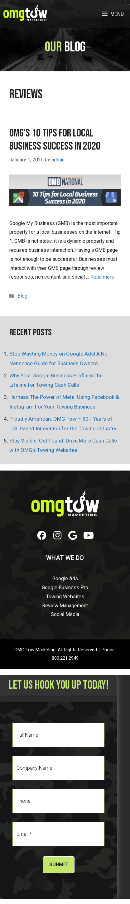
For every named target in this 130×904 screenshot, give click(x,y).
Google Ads (65, 578)
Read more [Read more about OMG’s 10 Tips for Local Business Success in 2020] (102, 277)
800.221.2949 (65, 658)
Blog (22, 296)
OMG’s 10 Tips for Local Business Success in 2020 (54, 140)
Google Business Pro (65, 588)
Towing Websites (65, 597)
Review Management (65, 606)
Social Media (65, 614)
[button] (42, 535)
